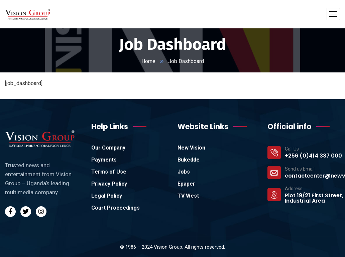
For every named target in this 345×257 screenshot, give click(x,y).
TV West (188, 196)
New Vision (191, 148)
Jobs (184, 172)
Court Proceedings (115, 208)
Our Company (108, 148)
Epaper (186, 184)
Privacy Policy (109, 184)
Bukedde (189, 160)
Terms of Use (108, 172)
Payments (104, 160)
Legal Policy (106, 196)
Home (148, 61)
